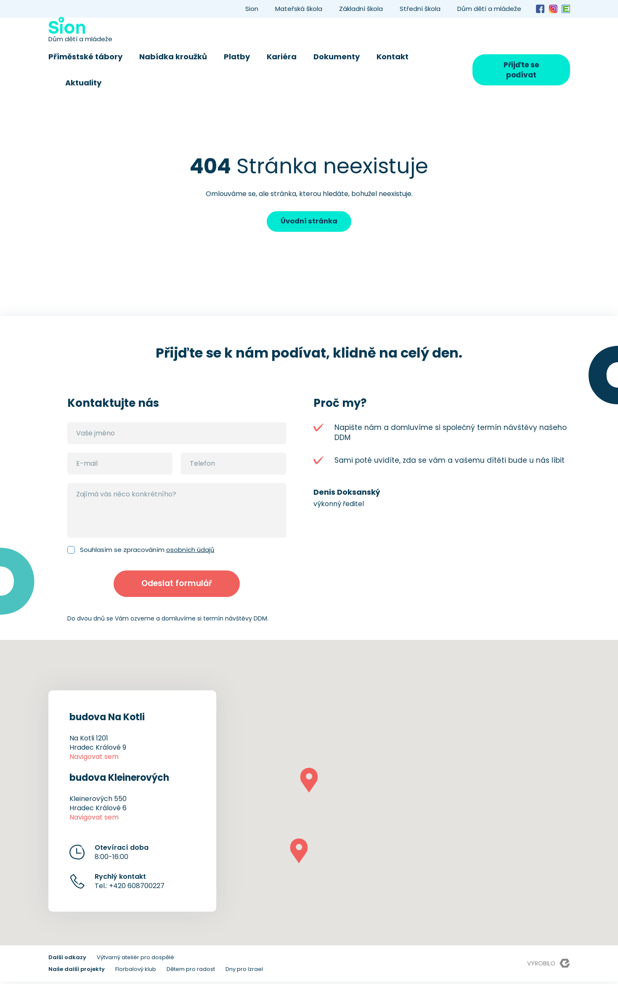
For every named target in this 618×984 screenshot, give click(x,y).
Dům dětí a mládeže (489, 8)
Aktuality (83, 82)
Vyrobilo (548, 965)
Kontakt (392, 56)
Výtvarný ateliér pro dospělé (135, 960)
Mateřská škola (298, 8)
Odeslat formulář (176, 585)
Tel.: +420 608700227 (129, 884)
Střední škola (420, 8)
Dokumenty (336, 56)
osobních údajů (190, 550)
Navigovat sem (94, 759)
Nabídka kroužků (173, 56)
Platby (237, 56)
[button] (309, 782)
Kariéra (282, 56)
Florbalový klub (135, 972)
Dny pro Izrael (244, 972)
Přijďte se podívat (521, 70)
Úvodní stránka (309, 222)
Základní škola (361, 8)
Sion (251, 8)
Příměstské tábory (85, 56)
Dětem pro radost (191, 972)
